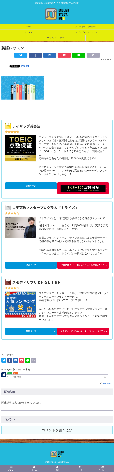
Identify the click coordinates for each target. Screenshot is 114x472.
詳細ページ (31, 186)
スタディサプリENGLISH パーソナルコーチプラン (83, 331)
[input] (57, 376)
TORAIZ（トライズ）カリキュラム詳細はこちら (83, 265)
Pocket (25, 66)
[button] (105, 376)
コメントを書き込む (57, 430)
